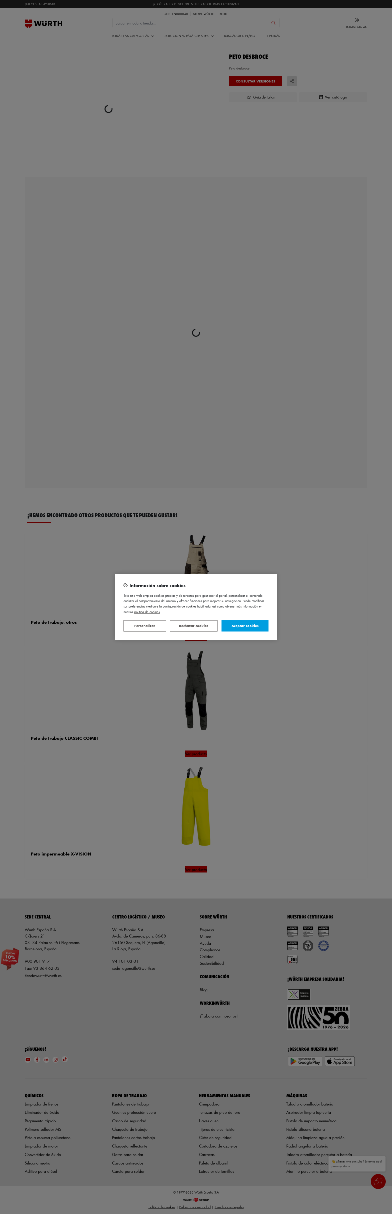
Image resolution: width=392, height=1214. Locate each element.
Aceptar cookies (245, 626)
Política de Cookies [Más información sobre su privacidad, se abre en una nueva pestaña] (147, 612)
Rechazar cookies (193, 626)
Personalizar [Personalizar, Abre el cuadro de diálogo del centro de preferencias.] (144, 626)
